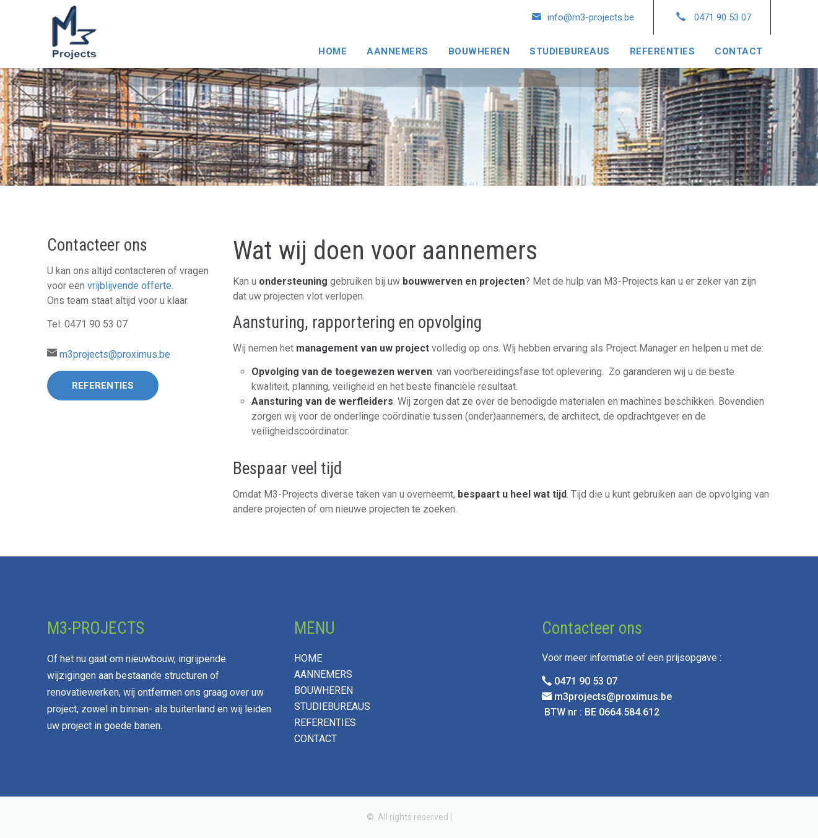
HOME (332, 51)
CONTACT (739, 51)
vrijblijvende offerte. (130, 286)
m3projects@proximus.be (114, 354)
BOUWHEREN (479, 51)
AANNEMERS (398, 51)
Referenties (103, 385)
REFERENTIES (662, 51)
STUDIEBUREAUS (569, 51)
